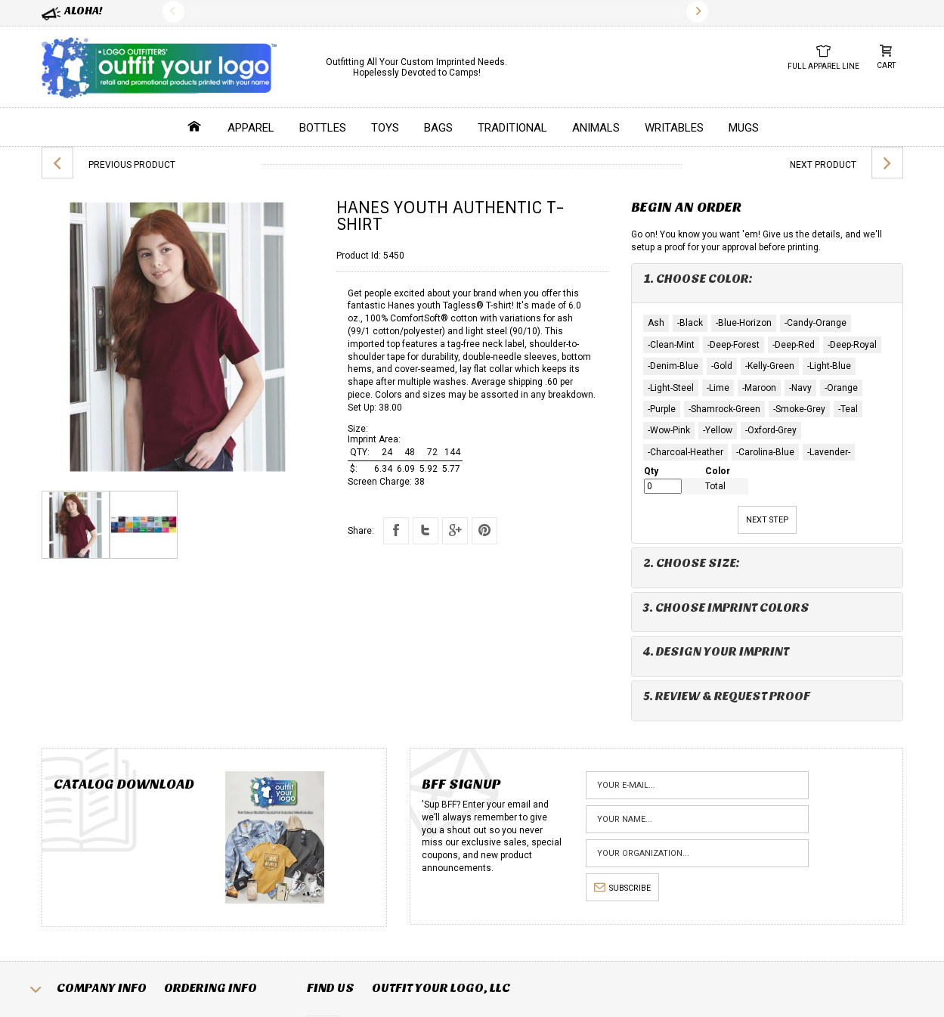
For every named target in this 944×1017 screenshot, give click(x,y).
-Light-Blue (829, 366)
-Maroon (759, 388)
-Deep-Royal (852, 345)
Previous (173, 12)
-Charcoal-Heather (685, 452)
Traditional (512, 128)
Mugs (744, 128)
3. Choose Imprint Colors (726, 607)
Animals (596, 128)
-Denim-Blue (673, 366)
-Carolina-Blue (765, 452)
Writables (674, 128)
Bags (438, 128)
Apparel (250, 128)
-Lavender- (828, 452)
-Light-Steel (671, 388)
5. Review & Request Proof (726, 696)
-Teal (848, 409)
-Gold (721, 366)
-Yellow (717, 430)
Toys (385, 128)
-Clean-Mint (671, 345)
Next (697, 12)
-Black (690, 323)
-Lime (718, 388)
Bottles (322, 128)
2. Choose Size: (691, 563)
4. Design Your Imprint (716, 651)
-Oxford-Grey (771, 430)
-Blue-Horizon (744, 323)
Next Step (767, 520)
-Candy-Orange (816, 323)
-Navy (800, 388)
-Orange (841, 388)
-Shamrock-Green (724, 409)
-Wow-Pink (669, 430)
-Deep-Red (793, 345)
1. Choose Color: (698, 278)
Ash (656, 323)
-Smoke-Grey (799, 409)
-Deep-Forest (733, 345)
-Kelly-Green (769, 366)
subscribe (622, 888)
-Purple (662, 409)
